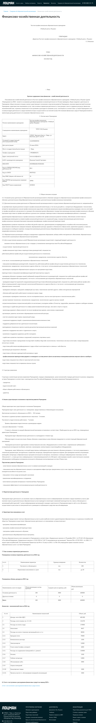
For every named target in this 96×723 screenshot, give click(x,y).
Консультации (76, 719)
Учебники (51, 712)
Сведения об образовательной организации (69, 3)
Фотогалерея (52, 719)
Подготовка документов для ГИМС (82, 710)
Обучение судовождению (32, 710)
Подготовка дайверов (31, 712)
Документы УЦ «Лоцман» (56, 710)
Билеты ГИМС (53, 717)
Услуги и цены (19, 3)
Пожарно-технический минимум (34, 717)
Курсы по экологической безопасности (36, 719)
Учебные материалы (30, 3)
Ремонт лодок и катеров (79, 717)
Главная (6, 11)
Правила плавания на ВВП (56, 715)
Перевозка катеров (78, 715)
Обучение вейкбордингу (32, 722)
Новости (39, 3)
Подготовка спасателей (32, 715)
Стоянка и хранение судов (80, 712)
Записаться (46, 3)
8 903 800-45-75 (87, 3)
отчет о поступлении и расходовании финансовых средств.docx (21, 685)
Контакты (53, 3)
